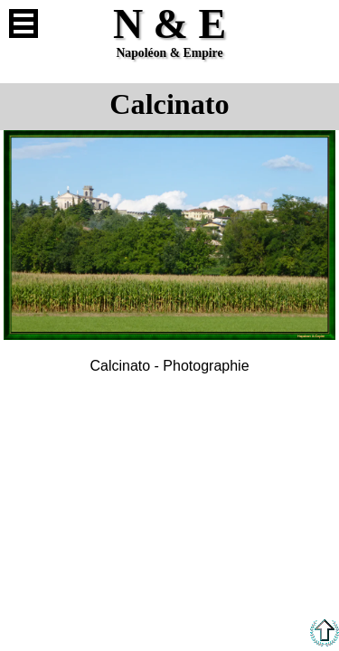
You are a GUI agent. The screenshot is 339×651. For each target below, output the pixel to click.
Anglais (315, 23)
